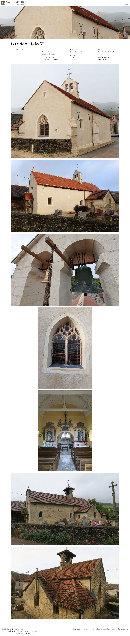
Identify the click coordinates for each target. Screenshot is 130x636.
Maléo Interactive (121, 629)
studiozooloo (109, 629)
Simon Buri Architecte (13, 3)
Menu (126, 3)
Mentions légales (75, 629)
